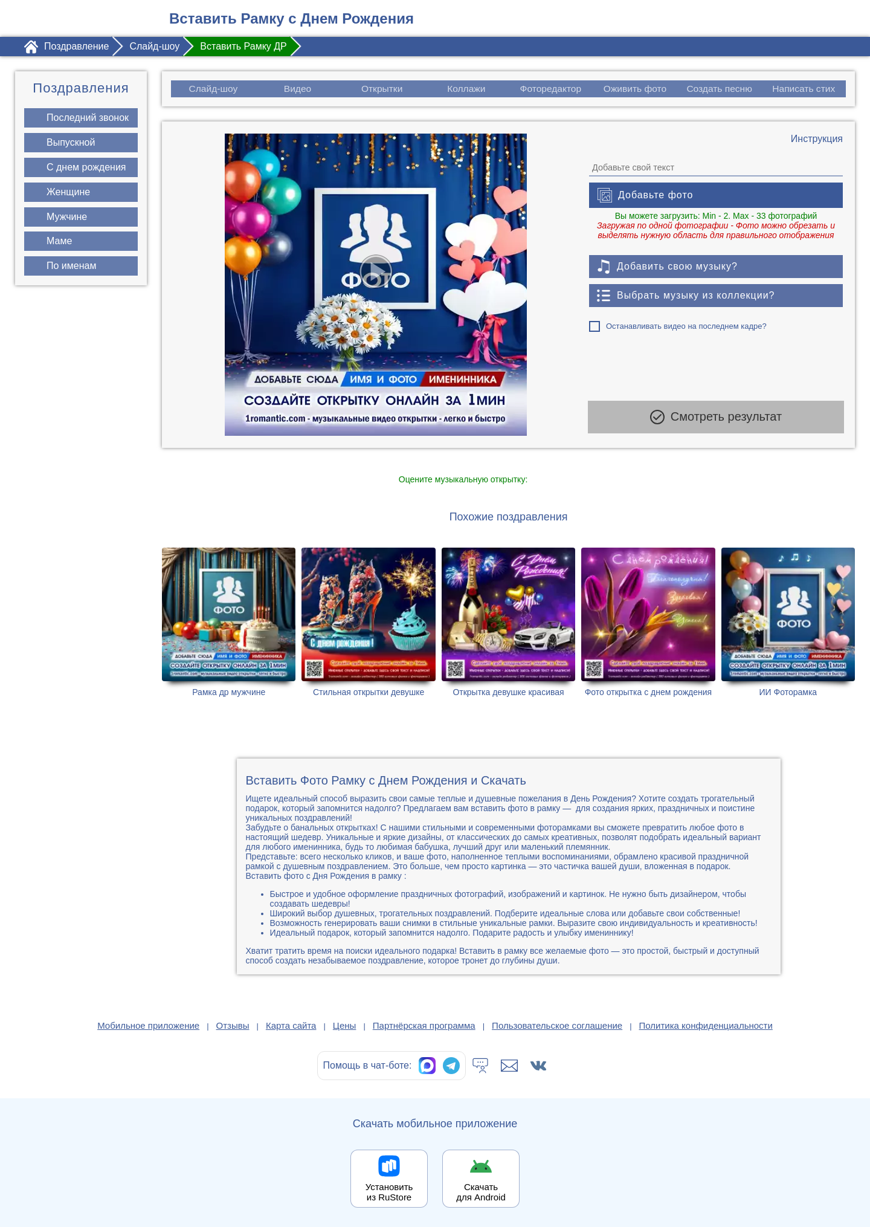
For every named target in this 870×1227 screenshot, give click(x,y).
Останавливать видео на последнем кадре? (686, 326)
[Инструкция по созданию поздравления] (817, 139)
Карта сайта (291, 1025)
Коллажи (466, 88)
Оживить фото (635, 88)
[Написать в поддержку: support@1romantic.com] (509, 1065)
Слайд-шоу (213, 88)
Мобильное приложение (148, 1025)
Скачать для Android (481, 1192)
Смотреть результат (716, 419)
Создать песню (719, 88)
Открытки (382, 88)
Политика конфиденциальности (706, 1025)
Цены (344, 1025)
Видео (297, 88)
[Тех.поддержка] (480, 1065)
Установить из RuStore (389, 1192)
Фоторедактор (550, 88)
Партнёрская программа (424, 1025)
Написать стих (804, 88)
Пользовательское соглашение (557, 1025)
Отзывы (233, 1025)
